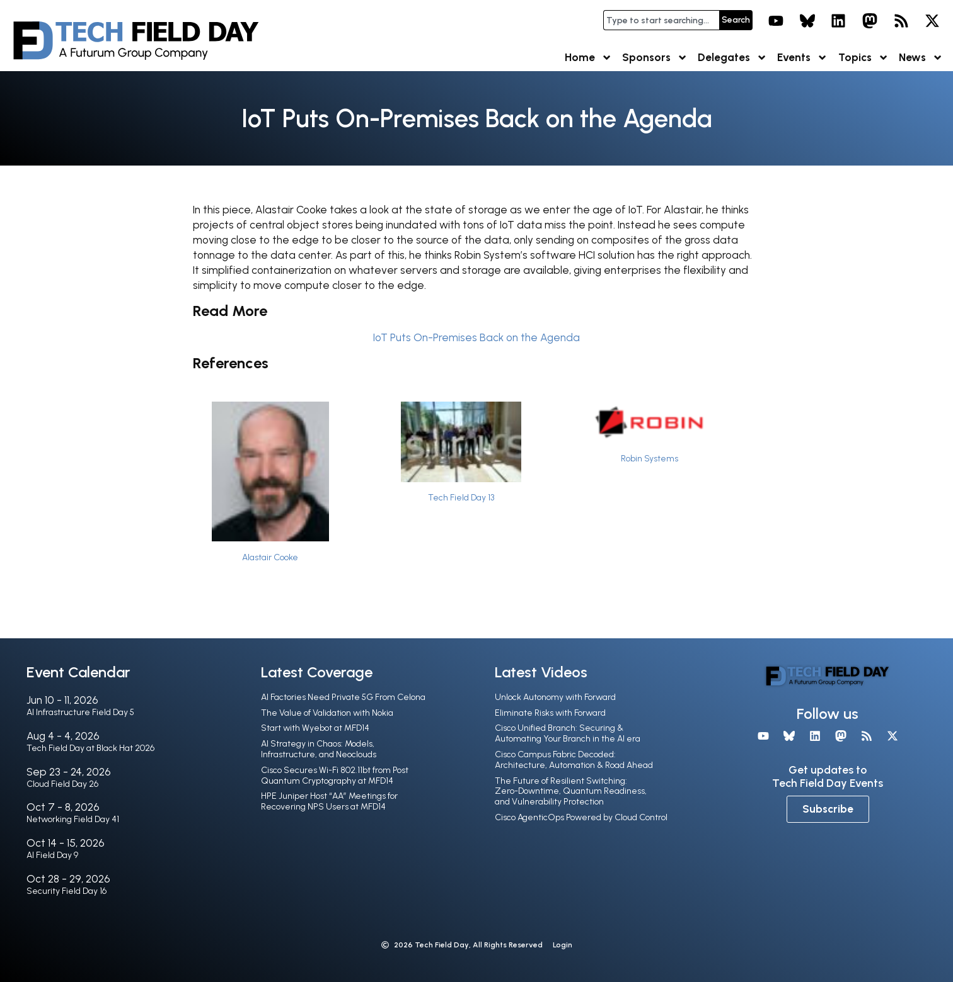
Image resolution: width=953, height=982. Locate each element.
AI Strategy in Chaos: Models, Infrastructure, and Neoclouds (318, 749)
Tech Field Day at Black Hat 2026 (90, 748)
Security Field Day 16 (66, 891)
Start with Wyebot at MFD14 (315, 728)
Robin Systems (649, 458)
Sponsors (655, 57)
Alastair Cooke (270, 557)
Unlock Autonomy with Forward (555, 697)
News (921, 57)
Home (588, 57)
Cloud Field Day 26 (62, 784)
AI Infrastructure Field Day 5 (80, 712)
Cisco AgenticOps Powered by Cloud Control (581, 817)
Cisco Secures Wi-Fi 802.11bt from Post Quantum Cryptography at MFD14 (334, 775)
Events (802, 57)
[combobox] (661, 20)
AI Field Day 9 (52, 855)
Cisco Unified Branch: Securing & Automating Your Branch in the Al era (567, 733)
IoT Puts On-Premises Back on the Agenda (476, 337)
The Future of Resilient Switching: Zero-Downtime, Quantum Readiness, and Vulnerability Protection (571, 792)
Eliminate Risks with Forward (550, 713)
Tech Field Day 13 (461, 497)
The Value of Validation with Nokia (327, 713)
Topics (863, 57)
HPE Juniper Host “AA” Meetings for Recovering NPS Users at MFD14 (329, 801)
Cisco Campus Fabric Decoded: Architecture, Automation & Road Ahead (574, 759)
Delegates (732, 57)
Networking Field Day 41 (72, 819)
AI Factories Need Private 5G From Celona (343, 697)
